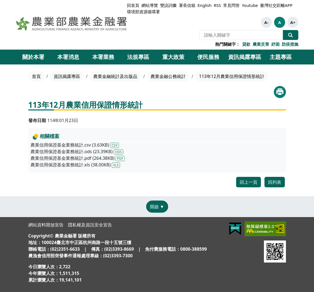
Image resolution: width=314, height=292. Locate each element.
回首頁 (133, 5)
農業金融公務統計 (168, 76)
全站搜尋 (290, 35)
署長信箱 (187, 5)
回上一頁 (248, 182)
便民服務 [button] (208, 57)
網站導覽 (149, 5)
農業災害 (261, 44)
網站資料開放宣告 (46, 225)
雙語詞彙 (168, 5)
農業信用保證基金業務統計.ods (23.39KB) (77, 151)
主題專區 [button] (281, 57)
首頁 (36, 76)
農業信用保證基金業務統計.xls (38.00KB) (75, 165)
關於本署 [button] (33, 57)
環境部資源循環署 (143, 11)
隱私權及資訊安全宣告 (90, 225)
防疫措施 (290, 44)
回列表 (274, 182)
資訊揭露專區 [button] (244, 57)
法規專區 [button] (138, 57)
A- (266, 22)
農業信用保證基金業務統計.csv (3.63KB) (75, 145)
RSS (217, 5)
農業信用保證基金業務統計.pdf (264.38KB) (78, 158)
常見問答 (231, 5)
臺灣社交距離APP (276, 5)
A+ (292, 22)
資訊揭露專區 (67, 76)
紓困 (275, 44)
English (205, 5)
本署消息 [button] (68, 57)
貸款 (246, 44)
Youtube (250, 5)
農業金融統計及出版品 (115, 76)
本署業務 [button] (103, 57)
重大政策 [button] (173, 57)
